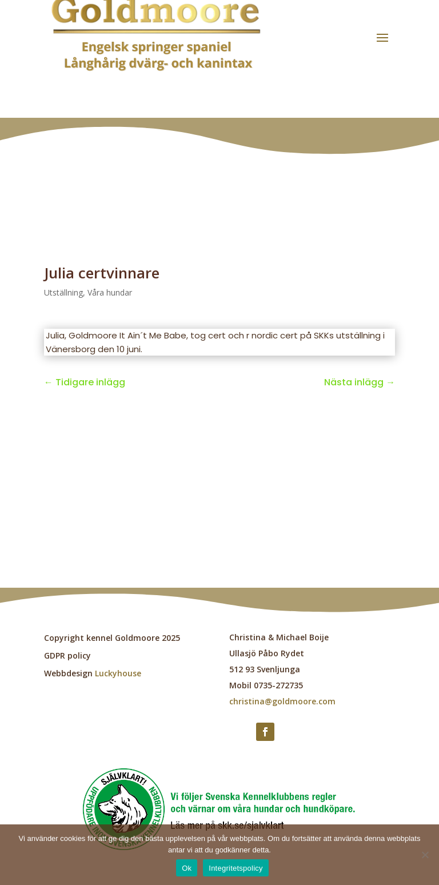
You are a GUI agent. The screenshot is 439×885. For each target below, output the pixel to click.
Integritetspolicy (236, 868)
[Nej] (424, 854)
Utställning (63, 292)
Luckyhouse (118, 673)
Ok (186, 868)
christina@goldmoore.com (282, 701)
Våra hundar (109, 292)
